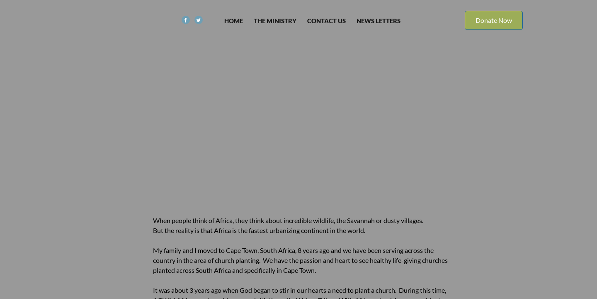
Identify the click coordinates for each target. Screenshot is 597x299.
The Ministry (275, 21)
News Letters (378, 21)
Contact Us (326, 21)
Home (233, 21)
